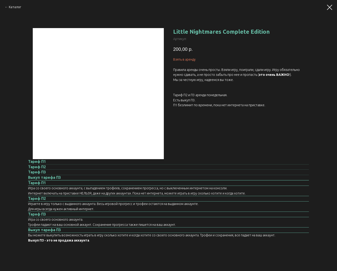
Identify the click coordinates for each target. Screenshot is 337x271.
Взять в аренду (184, 59)
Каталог (15, 7)
